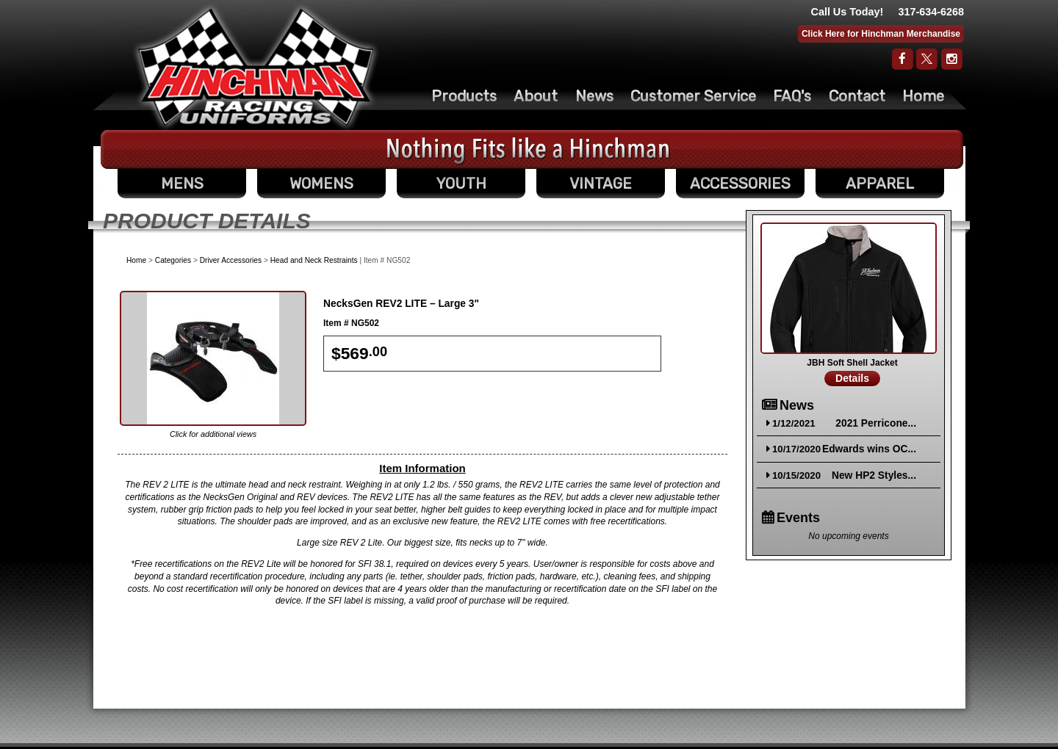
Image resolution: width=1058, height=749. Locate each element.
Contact (857, 96)
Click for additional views (213, 434)
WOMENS (321, 183)
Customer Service (693, 96)
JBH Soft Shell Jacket (852, 363)
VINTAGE (600, 183)
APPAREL (880, 183)
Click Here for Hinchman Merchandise (881, 34)
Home (923, 96)
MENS (182, 183)
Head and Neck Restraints (314, 260)
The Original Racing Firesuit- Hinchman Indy (256, 66)
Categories (173, 260)
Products (464, 96)
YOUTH (461, 183)
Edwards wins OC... (869, 449)
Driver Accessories (231, 260)
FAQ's (792, 96)
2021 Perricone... (875, 423)
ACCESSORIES (740, 183)
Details (852, 378)
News (594, 96)
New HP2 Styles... (874, 475)
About (536, 96)
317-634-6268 (931, 12)
